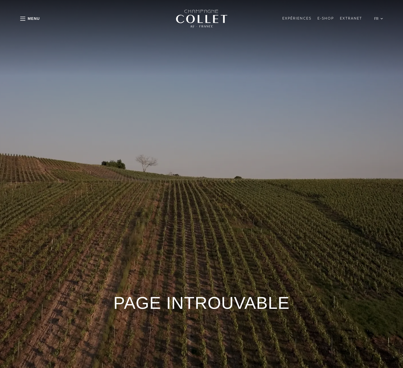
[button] (378, 19)
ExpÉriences (296, 18)
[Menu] (30, 19)
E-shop (325, 18)
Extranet (351, 18)
